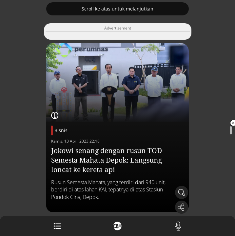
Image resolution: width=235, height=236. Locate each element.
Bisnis (61, 130)
